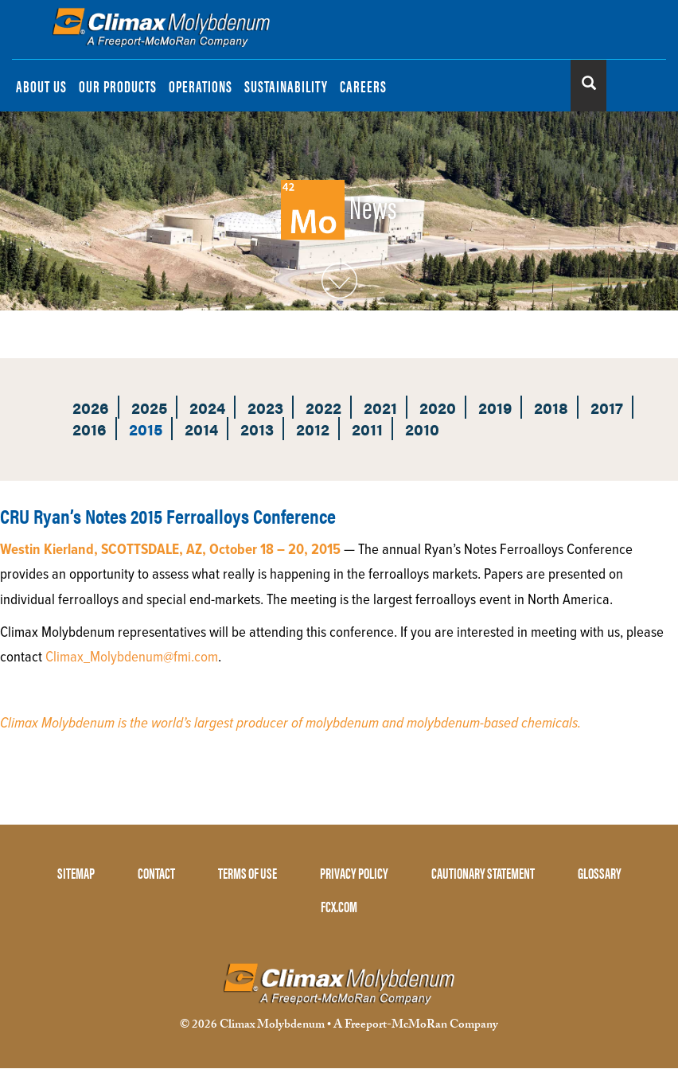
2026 (90, 407)
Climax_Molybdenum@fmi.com (131, 657)
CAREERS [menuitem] (363, 85)
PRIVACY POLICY (354, 873)
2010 (422, 428)
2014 (201, 428)
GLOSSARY (600, 873)
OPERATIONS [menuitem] (200, 85)
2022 (323, 407)
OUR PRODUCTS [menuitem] (118, 85)
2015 (145, 428)
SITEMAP (76, 873)
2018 (551, 407)
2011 (367, 428)
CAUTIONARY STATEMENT (483, 873)
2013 (257, 428)
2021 (380, 407)
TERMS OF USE (247, 873)
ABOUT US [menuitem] (41, 85)
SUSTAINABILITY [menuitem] (286, 85)
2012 (312, 428)
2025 (149, 407)
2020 (437, 407)
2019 (495, 407)
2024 (207, 407)
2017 (606, 407)
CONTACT (156, 873)
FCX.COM (339, 906)
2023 (265, 407)
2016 (89, 428)
